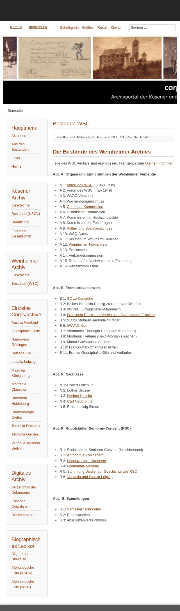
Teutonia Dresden (26, 426)
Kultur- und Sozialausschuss (89, 228)
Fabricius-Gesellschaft (21, 233)
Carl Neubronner (80, 401)
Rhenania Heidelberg (20, 400)
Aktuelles (19, 136)
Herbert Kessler (79, 396)
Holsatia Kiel (21, 353)
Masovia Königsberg (21, 373)
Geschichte (20, 205)
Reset (102, 27)
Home (17, 166)
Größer (88, 27)
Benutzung (20, 222)
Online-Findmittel (158, 163)
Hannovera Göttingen (20, 342)
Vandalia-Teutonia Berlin (26, 445)
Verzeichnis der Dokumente (24, 490)
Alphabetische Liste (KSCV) (23, 570)
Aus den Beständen (20, 147)
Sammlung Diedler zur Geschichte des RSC (102, 471)
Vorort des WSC (80, 185)
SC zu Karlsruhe (80, 298)
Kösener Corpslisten (20, 503)
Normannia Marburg (83, 466)
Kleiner (116, 27)
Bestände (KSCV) (26, 214)
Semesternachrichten (84, 509)
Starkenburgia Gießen (23, 414)
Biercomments (23, 515)
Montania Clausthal (19, 387)
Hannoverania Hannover (86, 461)
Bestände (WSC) (25, 283)
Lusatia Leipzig (23, 361)
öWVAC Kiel (76, 325)
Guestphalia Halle (26, 331)
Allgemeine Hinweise (20, 556)
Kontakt (16, 27)
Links (16, 158)
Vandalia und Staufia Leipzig (89, 477)
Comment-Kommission (85, 207)
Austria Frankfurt (25, 322)
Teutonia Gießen (25, 434)
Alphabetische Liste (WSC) (23, 584)
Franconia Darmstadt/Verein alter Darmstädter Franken (111, 315)
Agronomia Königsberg (85, 455)
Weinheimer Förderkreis (88, 244)
